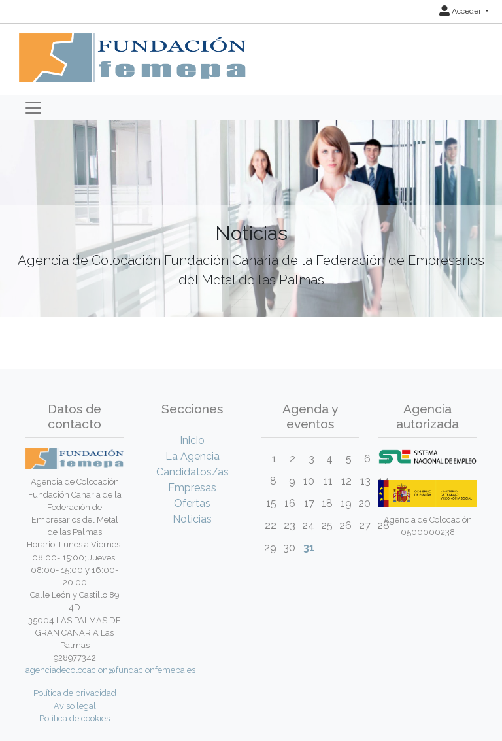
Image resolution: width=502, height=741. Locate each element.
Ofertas (192, 503)
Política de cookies (74, 718)
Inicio (192, 440)
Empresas (192, 487)
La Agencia (192, 456)
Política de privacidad (74, 693)
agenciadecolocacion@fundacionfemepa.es (110, 670)
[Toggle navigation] (33, 107)
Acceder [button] (461, 11)
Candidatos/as (192, 472)
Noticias (192, 519)
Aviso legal (75, 706)
